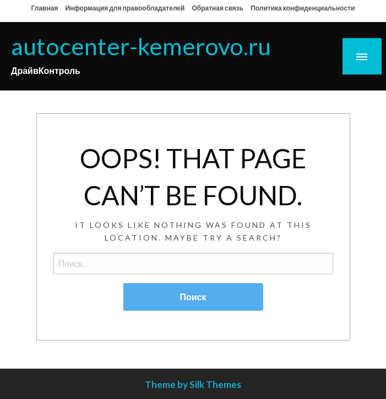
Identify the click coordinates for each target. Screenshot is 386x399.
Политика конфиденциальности (303, 8)
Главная (44, 8)
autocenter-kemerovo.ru (141, 45)
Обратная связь (217, 8)
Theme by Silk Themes (193, 384)
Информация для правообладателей (124, 8)
